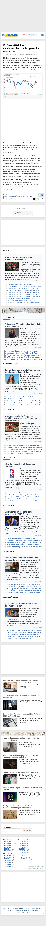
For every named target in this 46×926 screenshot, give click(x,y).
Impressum (34, 908)
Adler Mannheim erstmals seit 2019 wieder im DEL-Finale (24, 541)
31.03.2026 (22, 851)
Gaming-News (9, 409)
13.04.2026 (7, 851)
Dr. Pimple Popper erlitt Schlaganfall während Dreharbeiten (25, 495)
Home (40, 908)
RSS (36, 910)
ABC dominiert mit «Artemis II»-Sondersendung (21, 499)
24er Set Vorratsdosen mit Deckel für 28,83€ (20, 397)
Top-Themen (8, 317)
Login (28, 34)
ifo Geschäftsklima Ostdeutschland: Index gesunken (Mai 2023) (21, 48)
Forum (10, 910)
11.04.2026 (7, 857)
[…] (25, 279)
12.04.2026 (7, 855)
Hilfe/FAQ (27, 910)
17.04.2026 (7, 843)
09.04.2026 (7, 861)
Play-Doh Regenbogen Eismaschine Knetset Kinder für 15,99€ (26, 405)
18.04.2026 (7, 842)
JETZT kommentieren (22, 213)
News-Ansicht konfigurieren (36, 866)
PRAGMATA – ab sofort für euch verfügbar (20, 453)
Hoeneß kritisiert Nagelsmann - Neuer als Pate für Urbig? (24, 547)
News (15, 910)
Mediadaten (25, 908)
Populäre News (24, 857)
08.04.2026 (7, 862)
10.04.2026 (7, 859)
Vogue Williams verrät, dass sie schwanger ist (21, 772)
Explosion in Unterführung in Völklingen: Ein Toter (22, 353)
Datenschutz (13, 908)
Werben (20, 910)
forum (42, 216)
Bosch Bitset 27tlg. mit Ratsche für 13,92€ (20, 284)
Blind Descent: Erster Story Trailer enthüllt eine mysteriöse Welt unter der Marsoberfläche (22, 418)
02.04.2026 (22, 847)
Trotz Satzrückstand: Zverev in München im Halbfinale (23, 545)
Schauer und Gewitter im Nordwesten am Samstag (22, 351)
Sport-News (8, 505)
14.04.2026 (7, 849)
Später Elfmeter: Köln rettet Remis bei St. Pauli (21, 539)
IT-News (7, 251)
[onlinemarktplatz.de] (9, 197)
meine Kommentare (28, 868)
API (32, 910)
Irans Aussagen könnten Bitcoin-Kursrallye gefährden (23, 585)
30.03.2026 (22, 853)
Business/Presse (10, 597)
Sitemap (5, 908)
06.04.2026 (7, 866)
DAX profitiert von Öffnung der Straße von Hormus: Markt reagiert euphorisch (19, 807)
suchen (27, 830)
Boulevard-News (10, 363)
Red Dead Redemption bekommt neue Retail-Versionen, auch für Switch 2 (20, 756)
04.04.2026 (22, 843)
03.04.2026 (22, 845)
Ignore (37, 868)
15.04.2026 (7, 847)
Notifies (42, 868)
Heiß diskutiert (23, 859)
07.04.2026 (7, 864)
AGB (19, 908)
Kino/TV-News (9, 457)
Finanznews (8, 551)
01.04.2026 (22, 849)
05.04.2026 (22, 842)
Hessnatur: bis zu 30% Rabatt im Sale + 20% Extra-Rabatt (25, 401)
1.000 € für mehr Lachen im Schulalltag (19, 638)
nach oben (38, 913)
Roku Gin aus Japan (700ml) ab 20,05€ (19, 399)
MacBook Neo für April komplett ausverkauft (20, 680)
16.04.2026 (7, 845)
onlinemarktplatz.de (30, 54)
